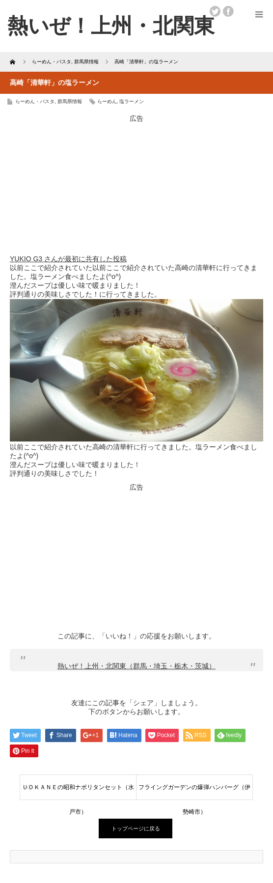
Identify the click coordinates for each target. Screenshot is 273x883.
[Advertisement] (136, 184)
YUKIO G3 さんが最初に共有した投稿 (68, 259)
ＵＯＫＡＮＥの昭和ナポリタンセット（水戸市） (78, 792)
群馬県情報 (69, 101)
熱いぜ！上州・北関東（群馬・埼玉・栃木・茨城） (136, 666)
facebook (228, 11)
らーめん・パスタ (35, 101)
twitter (215, 11)
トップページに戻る (135, 828)
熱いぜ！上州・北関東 (111, 25)
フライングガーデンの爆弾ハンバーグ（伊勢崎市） (194, 792)
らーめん (107, 101)
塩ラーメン (131, 101)
